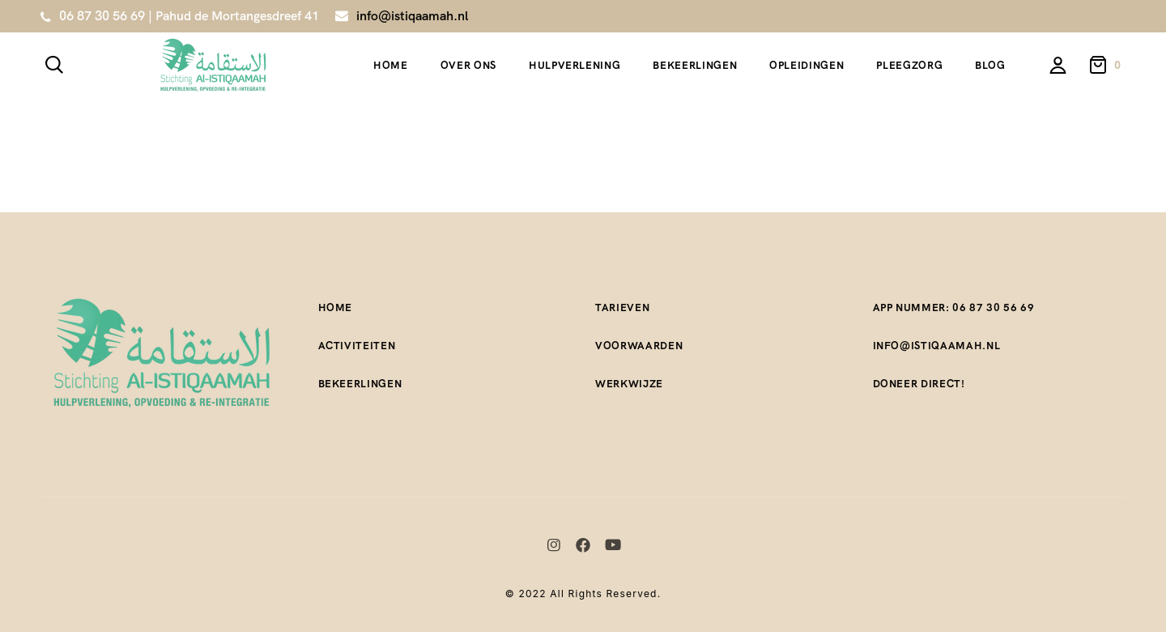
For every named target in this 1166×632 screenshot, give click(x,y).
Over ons (468, 65)
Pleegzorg (909, 65)
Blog (990, 65)
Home (390, 65)
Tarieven (622, 307)
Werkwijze (629, 384)
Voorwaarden (639, 345)
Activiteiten (357, 345)
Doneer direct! (919, 384)
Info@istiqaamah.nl (937, 345)
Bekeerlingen (695, 65)
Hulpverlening (574, 65)
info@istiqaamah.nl (412, 15)
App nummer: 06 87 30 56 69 (954, 307)
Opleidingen (806, 65)
